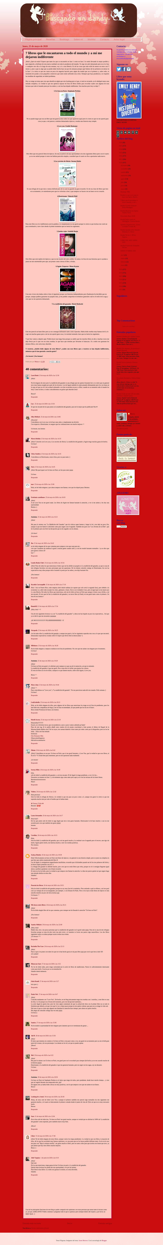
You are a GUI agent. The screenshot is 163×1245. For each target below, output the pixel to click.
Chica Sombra (36, 454)
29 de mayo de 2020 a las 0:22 (43, 1055)
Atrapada (34, 630)
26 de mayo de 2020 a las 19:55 (54, 885)
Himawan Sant (36, 964)
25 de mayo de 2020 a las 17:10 (56, 584)
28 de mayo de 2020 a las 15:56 (46, 1036)
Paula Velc (34, 994)
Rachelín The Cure (37, 946)
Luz (32, 404)
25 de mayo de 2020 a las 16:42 (44, 543)
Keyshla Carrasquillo (38, 584)
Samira (33, 1023)
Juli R (33, 1036)
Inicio (69, 1223)
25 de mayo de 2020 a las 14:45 (45, 467)
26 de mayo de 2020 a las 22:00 (52, 925)
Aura (33, 467)
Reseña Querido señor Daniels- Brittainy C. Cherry (130, 231)
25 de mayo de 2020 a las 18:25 (48, 630)
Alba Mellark (35, 417)
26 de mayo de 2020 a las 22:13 (54, 946)
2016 (120, 279)
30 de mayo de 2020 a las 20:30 (54, 1097)
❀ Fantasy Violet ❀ (37, 803)
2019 (120, 269)
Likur (33, 1136)
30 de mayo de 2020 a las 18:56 (48, 1077)
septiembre (124, 175)
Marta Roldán (36, 439)
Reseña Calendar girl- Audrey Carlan (128, 336)
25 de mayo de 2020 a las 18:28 (48, 646)
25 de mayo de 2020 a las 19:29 (48, 661)
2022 (120, 156)
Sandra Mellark (36, 925)
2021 (120, 159)
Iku (32, 543)
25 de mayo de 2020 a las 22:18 (51, 720)
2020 (120, 162)
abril (122, 255)
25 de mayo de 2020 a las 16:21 (48, 517)
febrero (123, 262)
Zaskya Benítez (36, 855)
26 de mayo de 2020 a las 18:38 (52, 855)
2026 (120, 142)
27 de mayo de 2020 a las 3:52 (51, 964)
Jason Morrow (83, 1240)
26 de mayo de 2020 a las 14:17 (53, 815)
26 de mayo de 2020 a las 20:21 (56, 905)
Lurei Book (35, 375)
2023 (120, 153)
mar (32, 484)
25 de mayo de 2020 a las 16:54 (54, 563)
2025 (120, 146)
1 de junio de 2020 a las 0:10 (50, 1158)
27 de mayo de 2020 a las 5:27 (49, 981)
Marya (132, 414)
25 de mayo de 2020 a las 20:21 (50, 702)
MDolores (34, 646)
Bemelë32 (34, 606)
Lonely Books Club (37, 563)
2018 (120, 273)
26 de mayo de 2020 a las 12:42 (46, 792)
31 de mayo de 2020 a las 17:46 (45, 1136)
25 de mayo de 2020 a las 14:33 (51, 439)
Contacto (104, 39)
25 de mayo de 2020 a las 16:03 (55, 497)
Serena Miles (35, 770)
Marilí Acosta (35, 720)
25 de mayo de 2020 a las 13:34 (44, 404)
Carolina (34, 835)
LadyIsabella (35, 702)
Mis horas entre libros (38, 905)
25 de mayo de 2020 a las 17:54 (48, 606)
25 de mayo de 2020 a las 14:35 (51, 454)
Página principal (33, 39)
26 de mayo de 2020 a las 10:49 (50, 770)
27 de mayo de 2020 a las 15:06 (46, 1023)
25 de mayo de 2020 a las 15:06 (44, 484)
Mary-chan (34, 685)
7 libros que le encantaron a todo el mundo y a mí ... (129, 201)
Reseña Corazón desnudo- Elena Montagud (128, 206)
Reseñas (50, 39)
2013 (120, 289)
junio (123, 185)
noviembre (124, 169)
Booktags (64, 39)
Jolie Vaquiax (35, 1158)
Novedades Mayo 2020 (127, 216)
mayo (123, 189)
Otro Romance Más (37, 736)
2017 (120, 276)
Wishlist (91, 39)
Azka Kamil (35, 981)
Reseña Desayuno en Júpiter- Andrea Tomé (129, 212)
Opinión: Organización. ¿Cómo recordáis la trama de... (130, 225)
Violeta (33, 792)
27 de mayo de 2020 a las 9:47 (48, 994)
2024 (120, 149)
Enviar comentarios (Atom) (40, 1228)
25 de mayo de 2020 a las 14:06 (50, 417)
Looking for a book (37, 1097)
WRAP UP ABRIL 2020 (128, 251)
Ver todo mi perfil (122, 428)
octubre (123, 172)
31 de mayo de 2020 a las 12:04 (45, 1116)
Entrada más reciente (32, 1223)
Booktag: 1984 (125, 192)
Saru (32, 1116)
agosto (123, 179)
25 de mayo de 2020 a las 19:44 (49, 685)
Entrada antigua (105, 1223)
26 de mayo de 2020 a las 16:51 (47, 835)
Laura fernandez (36, 815)
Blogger (104, 1240)
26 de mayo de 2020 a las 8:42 (45, 750)
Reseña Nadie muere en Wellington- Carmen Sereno (130, 220)
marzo (123, 258)
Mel (32, 1055)
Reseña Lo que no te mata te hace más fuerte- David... (129, 196)
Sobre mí (78, 39)
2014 (120, 286)
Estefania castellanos (38, 497)
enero (123, 265)
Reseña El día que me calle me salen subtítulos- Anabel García (128, 395)
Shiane (33, 750)
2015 (120, 283)
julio (122, 182)
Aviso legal (119, 39)
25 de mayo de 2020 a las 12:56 (49, 375)
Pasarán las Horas (37, 885)
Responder (34, 397)
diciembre (124, 165)
